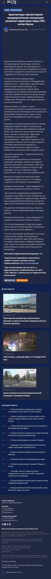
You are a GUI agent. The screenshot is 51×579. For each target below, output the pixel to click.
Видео (7, 10)
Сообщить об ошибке (9, 561)
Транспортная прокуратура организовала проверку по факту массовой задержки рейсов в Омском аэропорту (24, 320)
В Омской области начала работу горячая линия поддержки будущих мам (28, 482)
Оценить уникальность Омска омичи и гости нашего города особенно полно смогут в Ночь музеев (26, 418)
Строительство (16, 10)
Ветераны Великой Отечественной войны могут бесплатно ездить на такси (28, 489)
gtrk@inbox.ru (8, 512)
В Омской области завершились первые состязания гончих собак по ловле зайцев (25, 410)
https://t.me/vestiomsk (29, 263)
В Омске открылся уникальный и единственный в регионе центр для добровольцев (28, 434)
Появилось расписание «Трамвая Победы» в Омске (26, 465)
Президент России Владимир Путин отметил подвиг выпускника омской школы (26, 446)
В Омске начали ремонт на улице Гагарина (26, 440)
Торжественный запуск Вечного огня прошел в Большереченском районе (27, 427)
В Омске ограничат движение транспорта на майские (26, 453)
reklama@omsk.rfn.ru (11, 520)
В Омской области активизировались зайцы (26, 459)
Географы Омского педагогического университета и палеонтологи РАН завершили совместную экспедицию (26, 473)
